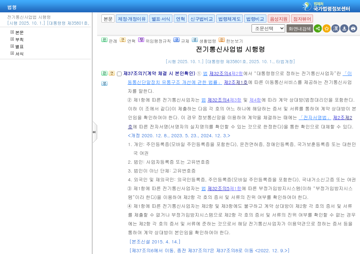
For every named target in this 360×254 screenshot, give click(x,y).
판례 (109, 41)
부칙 (17, 39)
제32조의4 (220, 73)
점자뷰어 (302, 19)
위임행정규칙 (154, 41)
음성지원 (279, 19)
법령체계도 (229, 19)
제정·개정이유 (132, 19)
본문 (17, 32)
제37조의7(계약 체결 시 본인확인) (159, 73)
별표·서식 (161, 19)
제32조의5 (218, 188)
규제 (181, 41)
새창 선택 (250, 24)
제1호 (242, 82)
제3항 (236, 99)
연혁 (180, 19)
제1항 (236, 188)
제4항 (255, 99)
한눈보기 (231, 41)
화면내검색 (300, 28)
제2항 (237, 73)
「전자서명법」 (315, 117)
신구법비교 (201, 19)
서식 (17, 53)
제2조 (230, 82)
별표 (17, 46)
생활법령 (204, 41)
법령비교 (255, 19)
